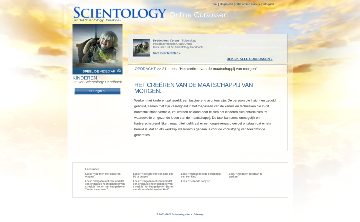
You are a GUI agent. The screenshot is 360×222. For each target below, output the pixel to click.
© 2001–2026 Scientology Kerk (174, 214)
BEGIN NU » (249, 43)
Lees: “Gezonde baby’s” (195, 181)
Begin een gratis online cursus (240, 4)
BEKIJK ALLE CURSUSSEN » (249, 59)
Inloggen (268, 4)
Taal (215, 4)
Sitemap (199, 214)
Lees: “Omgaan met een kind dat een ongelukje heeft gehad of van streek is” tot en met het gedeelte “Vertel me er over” (105, 185)
